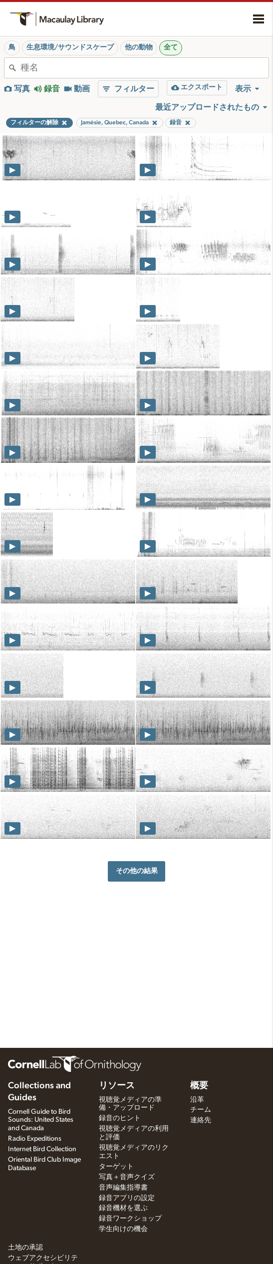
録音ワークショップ (130, 1218)
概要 (199, 1085)
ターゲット (116, 1166)
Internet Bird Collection (42, 1149)
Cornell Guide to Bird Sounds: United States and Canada (40, 1120)
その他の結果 (137, 871)
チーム (200, 1109)
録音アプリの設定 (127, 1198)
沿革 (197, 1099)
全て (171, 47)
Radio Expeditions (34, 1138)
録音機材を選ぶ (123, 1208)
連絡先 (200, 1120)
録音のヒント (120, 1118)
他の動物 (139, 47)
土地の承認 (25, 1247)
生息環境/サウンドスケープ (70, 47)
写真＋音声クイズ (127, 1177)
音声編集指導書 (123, 1187)
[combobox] (144, 68)
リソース (117, 1085)
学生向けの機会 (123, 1229)
